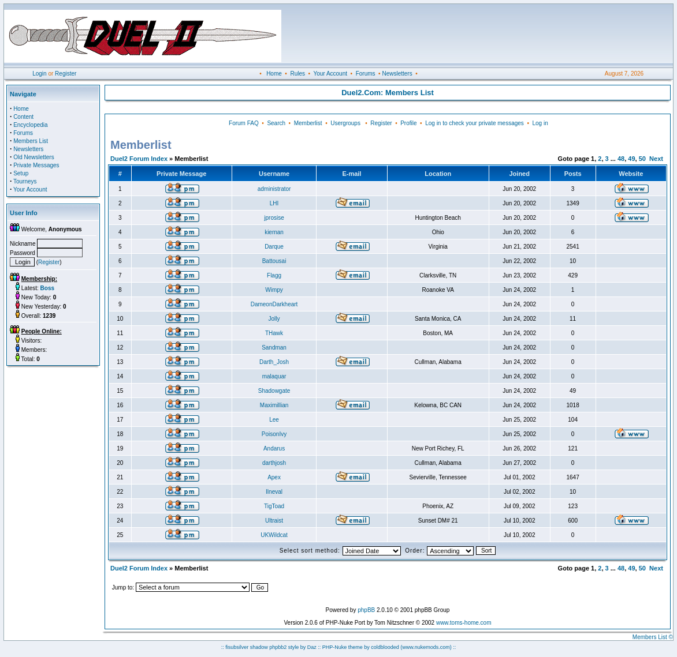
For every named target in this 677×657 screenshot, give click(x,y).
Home (274, 73)
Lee (274, 419)
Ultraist (274, 520)
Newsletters (397, 73)
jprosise (274, 218)
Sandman (274, 347)
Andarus (274, 448)
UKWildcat (274, 535)
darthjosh (274, 463)
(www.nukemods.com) (426, 647)
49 (631, 158)
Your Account (330, 73)
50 (642, 158)
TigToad (274, 506)
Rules (297, 73)
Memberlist (308, 123)
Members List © (653, 637)
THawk (274, 333)
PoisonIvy (274, 434)
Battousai (274, 261)
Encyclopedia (30, 125)
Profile (408, 123)
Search (276, 123)
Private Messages (36, 165)
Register (65, 73)
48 (621, 158)
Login (39, 73)
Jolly (274, 319)
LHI (274, 203)
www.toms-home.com (464, 623)
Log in (540, 123)
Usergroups (345, 123)
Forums (365, 73)
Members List (30, 141)
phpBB (366, 610)
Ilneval (274, 492)
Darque (274, 246)
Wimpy (274, 290)
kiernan (274, 232)
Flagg (274, 275)
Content (23, 117)
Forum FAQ (244, 123)
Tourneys (25, 181)
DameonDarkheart (274, 304)
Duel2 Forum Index (139, 158)
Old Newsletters (33, 157)
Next (656, 158)
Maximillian (274, 405)
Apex (274, 477)
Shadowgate (274, 391)
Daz (312, 647)
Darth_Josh (274, 362)
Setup (20, 173)
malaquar (274, 376)
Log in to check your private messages (474, 123)
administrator (274, 189)
